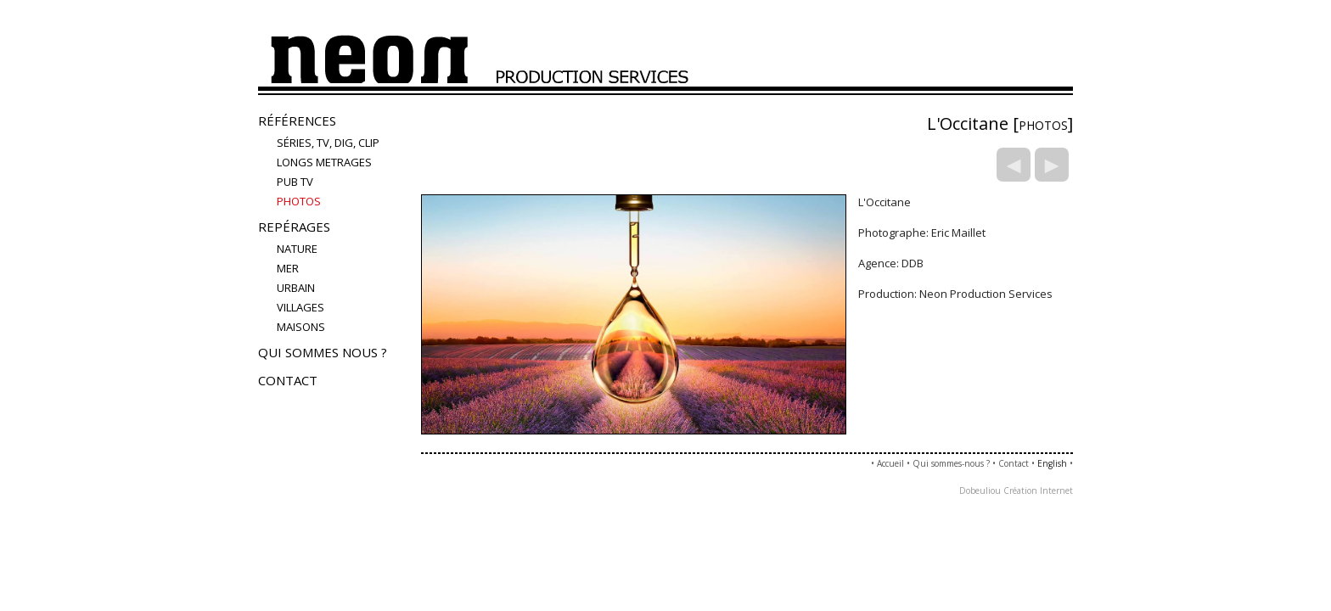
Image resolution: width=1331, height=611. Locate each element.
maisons (301, 326)
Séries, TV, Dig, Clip (328, 142)
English (1052, 463)
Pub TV (295, 181)
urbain (296, 287)
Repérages (294, 226)
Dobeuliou (980, 490)
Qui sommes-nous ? (951, 463)
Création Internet (1038, 490)
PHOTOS (299, 201)
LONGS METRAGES (324, 162)
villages (300, 307)
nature (297, 248)
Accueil (890, 463)
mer (288, 268)
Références (297, 120)
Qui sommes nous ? (322, 352)
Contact (287, 380)
